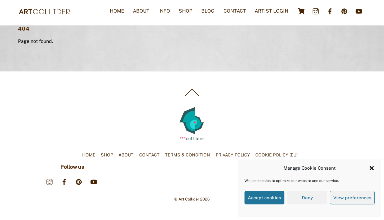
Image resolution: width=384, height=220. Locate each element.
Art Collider (188, 199)
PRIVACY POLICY (233, 154)
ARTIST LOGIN (271, 11)
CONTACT (235, 11)
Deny (307, 197)
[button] (372, 168)
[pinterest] (344, 10)
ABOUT (141, 11)
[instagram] (316, 10)
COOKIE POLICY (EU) (276, 154)
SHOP (185, 11)
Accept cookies (264, 197)
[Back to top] (192, 95)
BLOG (207, 11)
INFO (164, 11)
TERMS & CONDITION (187, 154)
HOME (117, 11)
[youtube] (359, 10)
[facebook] (330, 10)
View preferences (352, 197)
